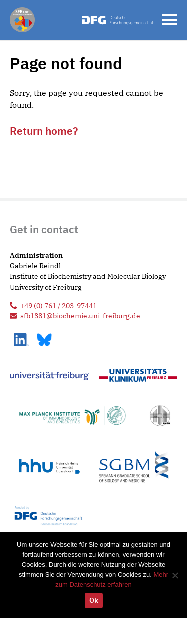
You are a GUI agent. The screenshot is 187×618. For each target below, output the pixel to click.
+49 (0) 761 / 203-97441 (58, 305)
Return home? (44, 131)
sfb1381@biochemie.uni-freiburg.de (80, 315)
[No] (175, 575)
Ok (93, 600)
